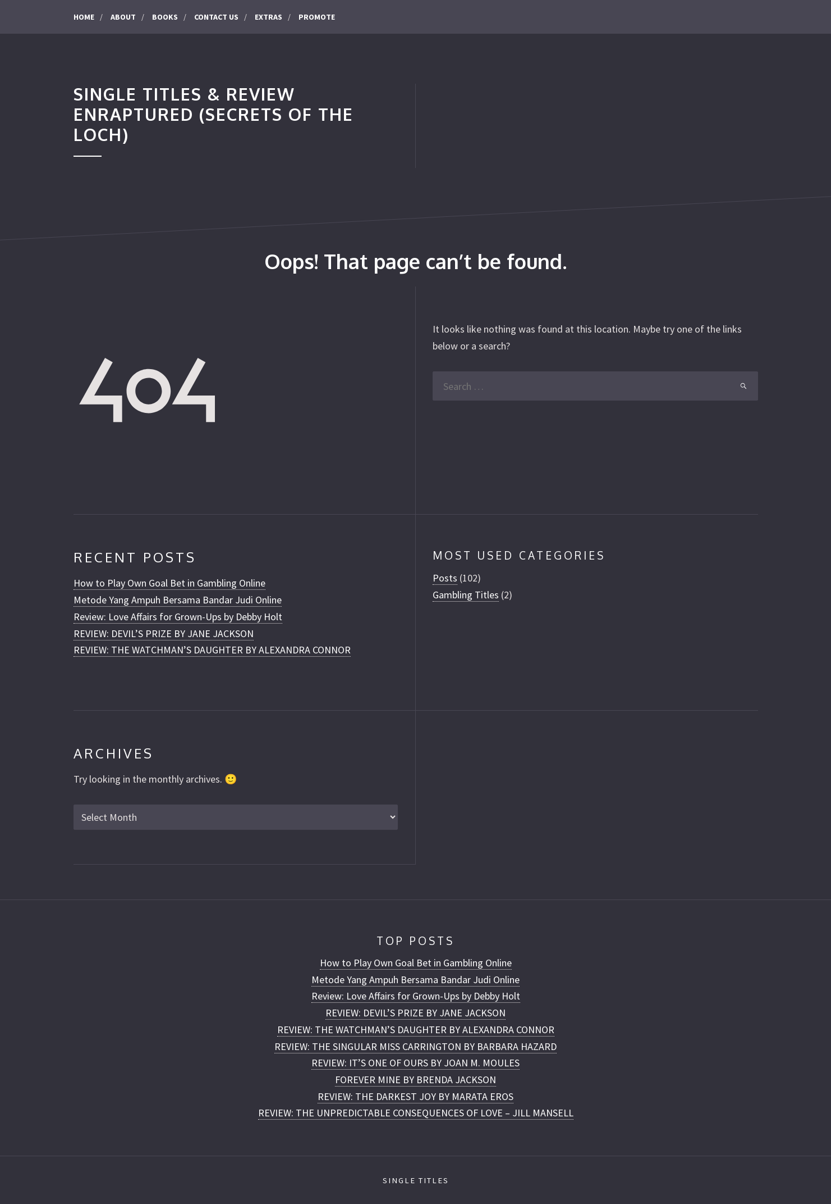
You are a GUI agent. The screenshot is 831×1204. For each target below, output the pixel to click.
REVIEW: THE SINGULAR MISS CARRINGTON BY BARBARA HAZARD (415, 1046)
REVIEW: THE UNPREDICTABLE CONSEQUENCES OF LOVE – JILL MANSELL (415, 1112)
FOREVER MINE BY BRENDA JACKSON (415, 1079)
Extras (268, 17)
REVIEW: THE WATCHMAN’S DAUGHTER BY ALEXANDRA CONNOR (212, 649)
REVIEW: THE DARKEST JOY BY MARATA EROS (415, 1096)
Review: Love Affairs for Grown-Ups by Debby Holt (178, 616)
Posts (445, 577)
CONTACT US (216, 17)
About (123, 17)
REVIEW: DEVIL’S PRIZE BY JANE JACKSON (164, 633)
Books (165, 17)
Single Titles (416, 1180)
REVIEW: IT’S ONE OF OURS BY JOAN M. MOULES (415, 1062)
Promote (317, 17)
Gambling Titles (466, 594)
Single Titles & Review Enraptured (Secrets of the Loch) (213, 114)
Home (84, 17)
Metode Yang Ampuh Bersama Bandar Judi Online (178, 599)
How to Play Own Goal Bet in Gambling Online (169, 582)
